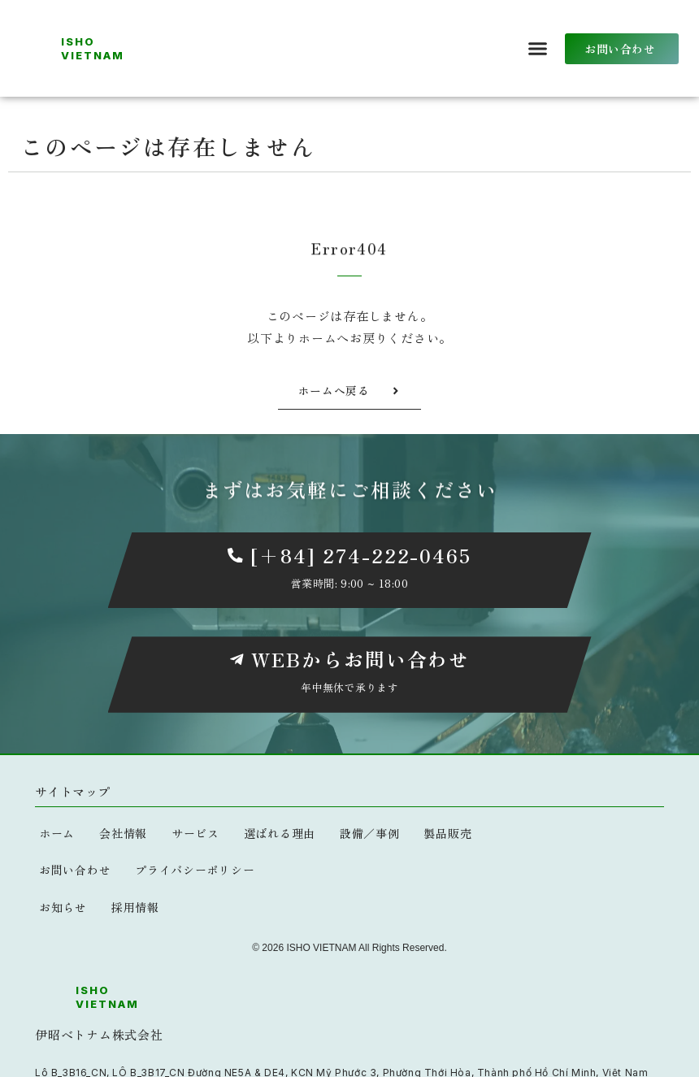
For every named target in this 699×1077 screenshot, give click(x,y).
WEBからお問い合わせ (360, 659)
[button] (538, 48)
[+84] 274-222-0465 (360, 555)
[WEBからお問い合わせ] (236, 660)
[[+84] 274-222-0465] (235, 555)
